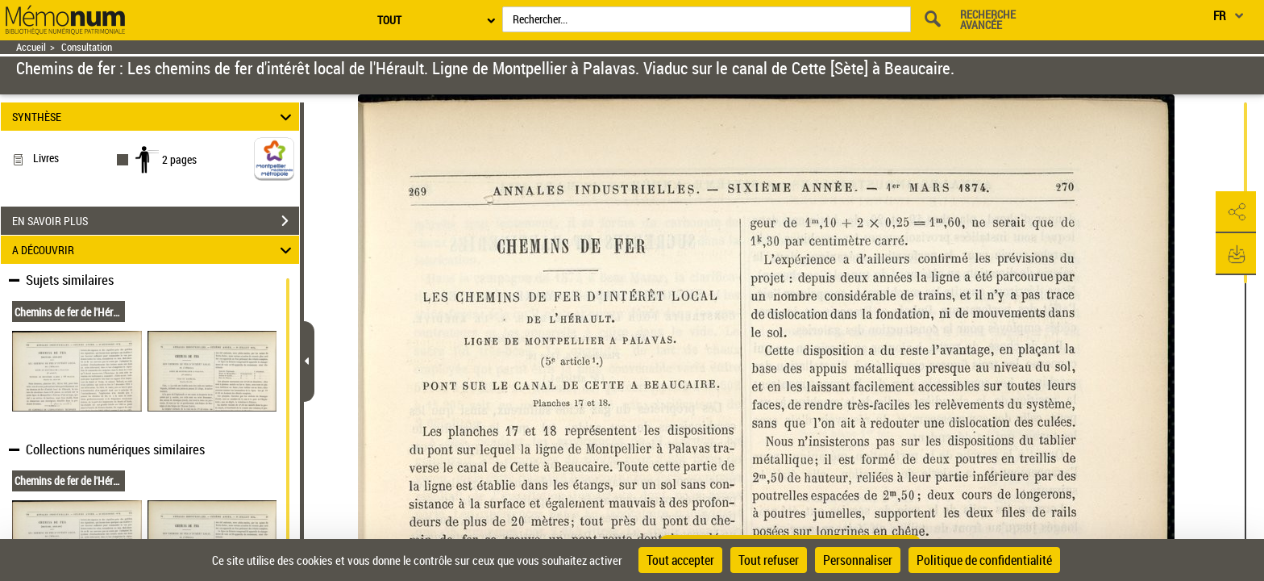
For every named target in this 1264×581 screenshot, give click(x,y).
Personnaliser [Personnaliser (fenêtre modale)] (857, 560)
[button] (1236, 212)
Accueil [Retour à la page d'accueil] (31, 47)
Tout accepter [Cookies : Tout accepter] (680, 560)
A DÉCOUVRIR (154, 250)
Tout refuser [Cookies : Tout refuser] (768, 560)
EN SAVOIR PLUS (155, 221)
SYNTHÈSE (154, 116)
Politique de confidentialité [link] (984, 560)
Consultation (86, 47)
